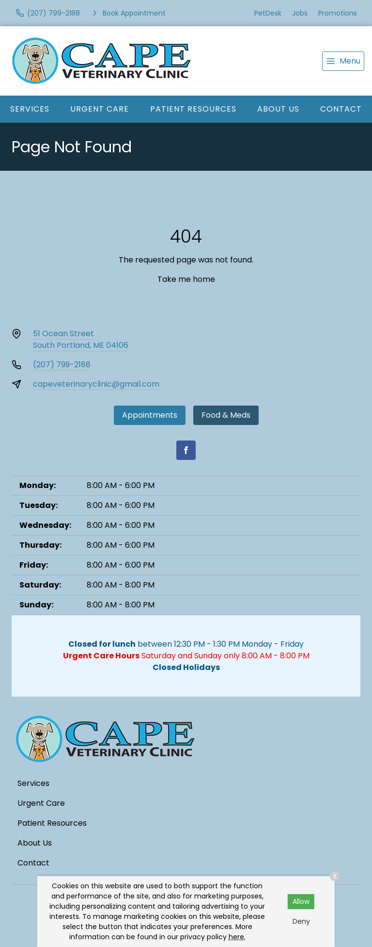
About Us (278, 108)
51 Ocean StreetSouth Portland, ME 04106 (80, 339)
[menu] (343, 61)
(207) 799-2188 (62, 364)
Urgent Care (99, 108)
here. (237, 937)
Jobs (300, 13)
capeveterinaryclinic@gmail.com (96, 384)
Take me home (186, 279)
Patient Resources (193, 108)
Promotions (337, 13)
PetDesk (267, 13)
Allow (301, 901)
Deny (301, 921)
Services (29, 108)
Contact (33, 862)
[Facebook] (186, 450)
